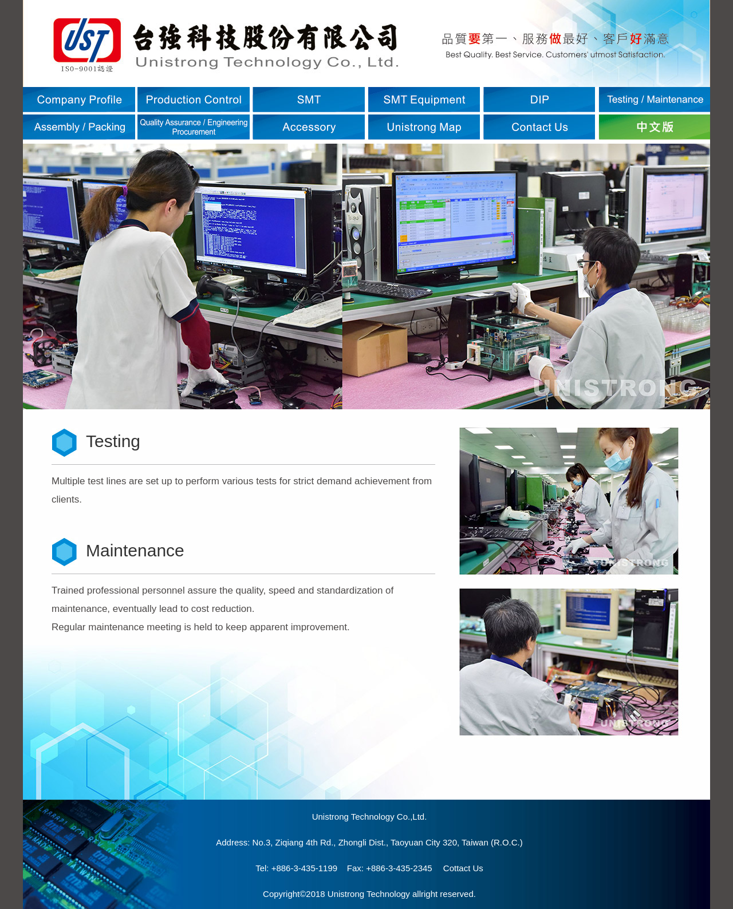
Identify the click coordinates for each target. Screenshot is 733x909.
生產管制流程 (193, 99)
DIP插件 (539, 99)
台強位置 (424, 127)
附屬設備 (309, 127)
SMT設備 (424, 99)
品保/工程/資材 (193, 127)
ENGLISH (654, 127)
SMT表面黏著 (309, 99)
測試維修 (654, 99)
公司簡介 (79, 99)
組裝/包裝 (79, 127)
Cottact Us (463, 868)
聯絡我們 (539, 127)
